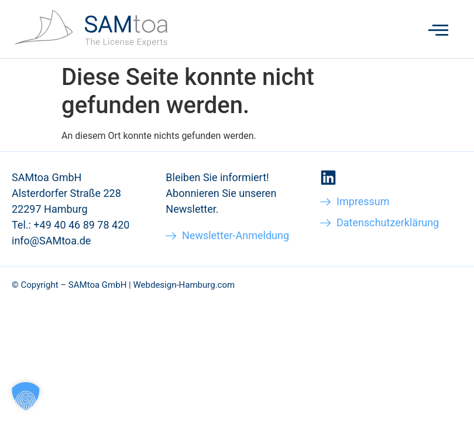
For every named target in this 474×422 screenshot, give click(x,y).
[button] (25, 396)
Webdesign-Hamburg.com (184, 285)
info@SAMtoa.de (51, 240)
